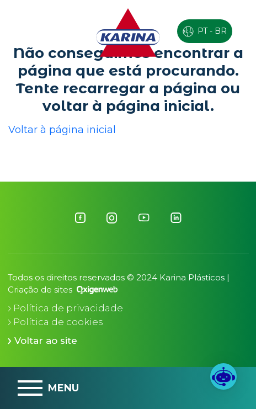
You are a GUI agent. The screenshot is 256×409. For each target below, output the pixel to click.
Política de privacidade (65, 308)
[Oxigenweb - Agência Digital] (97, 289)
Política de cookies (55, 321)
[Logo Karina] (128, 32)
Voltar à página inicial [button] (62, 130)
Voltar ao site (42, 340)
